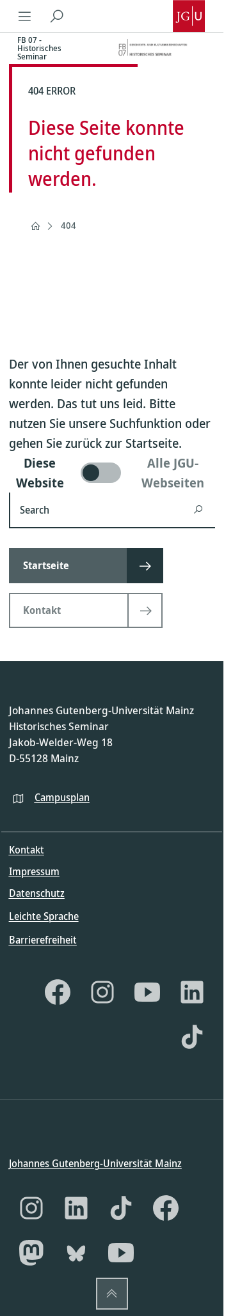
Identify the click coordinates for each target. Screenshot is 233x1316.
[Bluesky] (76, 1253)
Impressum (34, 871)
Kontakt (26, 850)
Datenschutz (37, 893)
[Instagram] (102, 991)
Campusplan (62, 797)
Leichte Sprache (44, 916)
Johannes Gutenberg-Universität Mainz (95, 1163)
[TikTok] (192, 1036)
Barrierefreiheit (43, 939)
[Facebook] (57, 991)
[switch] (112, 473)
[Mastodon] (31, 1253)
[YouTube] (147, 991)
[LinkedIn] (192, 991)
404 (68, 225)
